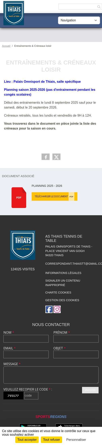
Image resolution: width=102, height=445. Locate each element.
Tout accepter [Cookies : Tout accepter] (27, 439)
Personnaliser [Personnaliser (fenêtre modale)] (76, 439)
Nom (8, 332)
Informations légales (63, 273)
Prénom (61, 332)
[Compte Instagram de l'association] (57, 309)
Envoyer (90, 390)
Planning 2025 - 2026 (47, 185)
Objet (59, 348)
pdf (19, 197)
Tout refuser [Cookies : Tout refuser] (51, 439)
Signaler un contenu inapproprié (62, 283)
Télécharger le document (54, 196)
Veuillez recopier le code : (27, 389)
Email (9, 348)
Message (12, 364)
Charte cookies (58, 292)
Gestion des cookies (62, 300)
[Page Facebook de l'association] (49, 309)
